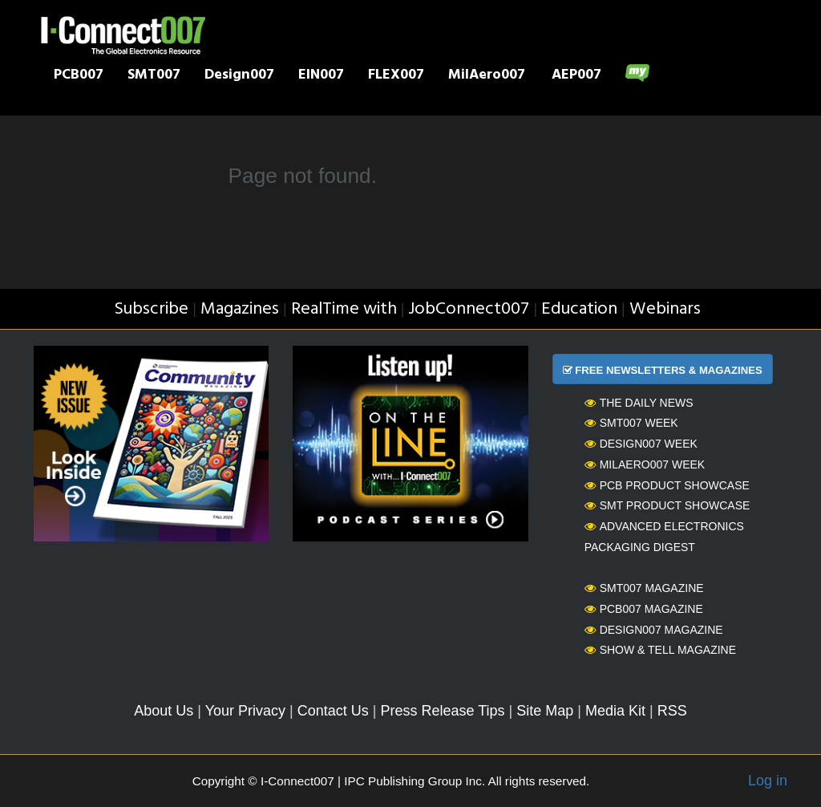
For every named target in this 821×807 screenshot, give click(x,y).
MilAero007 (486, 76)
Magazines (239, 309)
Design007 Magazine (653, 629)
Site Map (544, 711)
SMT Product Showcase (667, 505)
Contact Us (333, 711)
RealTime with (344, 309)
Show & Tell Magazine (660, 649)
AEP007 (576, 76)
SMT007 (153, 76)
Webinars (665, 309)
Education (579, 309)
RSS (672, 711)
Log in (767, 781)
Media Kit (615, 711)
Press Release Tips (442, 711)
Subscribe (151, 309)
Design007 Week (641, 443)
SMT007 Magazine (644, 588)
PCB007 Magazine (643, 608)
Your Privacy (245, 711)
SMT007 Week (631, 422)
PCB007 (78, 76)
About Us (163, 711)
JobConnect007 (468, 309)
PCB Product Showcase (667, 485)
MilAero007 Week (645, 464)
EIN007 (321, 76)
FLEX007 (396, 76)
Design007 (239, 76)
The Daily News (639, 402)
